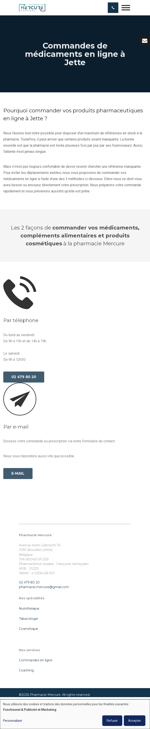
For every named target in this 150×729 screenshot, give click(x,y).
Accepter (134, 720)
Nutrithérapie (29, 609)
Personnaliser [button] (12, 720)
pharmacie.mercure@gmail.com (44, 587)
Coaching (26, 670)
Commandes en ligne (35, 660)
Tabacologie (28, 619)
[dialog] (75, 714)
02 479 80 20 (23, 378)
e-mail (17, 474)
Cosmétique (28, 629)
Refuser (112, 720)
